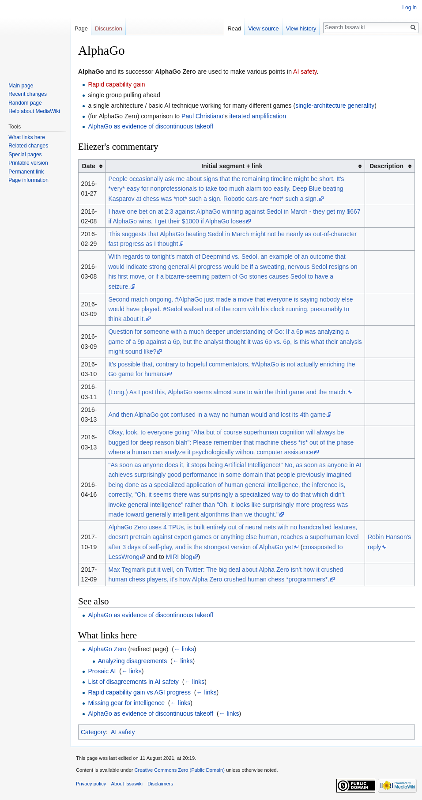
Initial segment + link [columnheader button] (231, 166)
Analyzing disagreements (132, 660)
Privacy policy (91, 783)
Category (93, 732)
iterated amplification (258, 116)
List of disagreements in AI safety (133, 681)
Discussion (108, 28)
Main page (20, 86)
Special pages (24, 154)
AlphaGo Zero (107, 649)
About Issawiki (127, 783)
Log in (409, 7)
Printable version (28, 163)
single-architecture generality (334, 105)
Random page (24, 103)
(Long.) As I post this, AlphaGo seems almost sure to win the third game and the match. (227, 392)
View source (263, 28)
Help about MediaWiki (34, 111)
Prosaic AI (102, 671)
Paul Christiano (202, 116)
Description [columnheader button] (386, 166)
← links (184, 649)
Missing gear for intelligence (126, 702)
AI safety (304, 71)
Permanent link (26, 172)
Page (81, 28)
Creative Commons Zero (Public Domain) (179, 770)
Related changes (28, 146)
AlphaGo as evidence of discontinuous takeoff (150, 126)
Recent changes (27, 94)
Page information (28, 180)
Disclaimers (160, 783)
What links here (26, 137)
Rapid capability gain (116, 84)
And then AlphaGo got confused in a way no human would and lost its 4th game (217, 414)
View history (301, 28)
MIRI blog (179, 556)
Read (234, 28)
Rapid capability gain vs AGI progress (139, 692)
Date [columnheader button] (88, 166)
